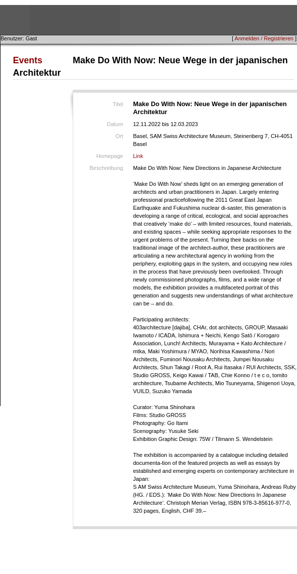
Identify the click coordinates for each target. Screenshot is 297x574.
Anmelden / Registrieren (264, 38)
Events (27, 60)
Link (138, 156)
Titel (118, 104)
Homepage (109, 156)
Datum (115, 124)
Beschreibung (106, 168)
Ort (119, 136)
